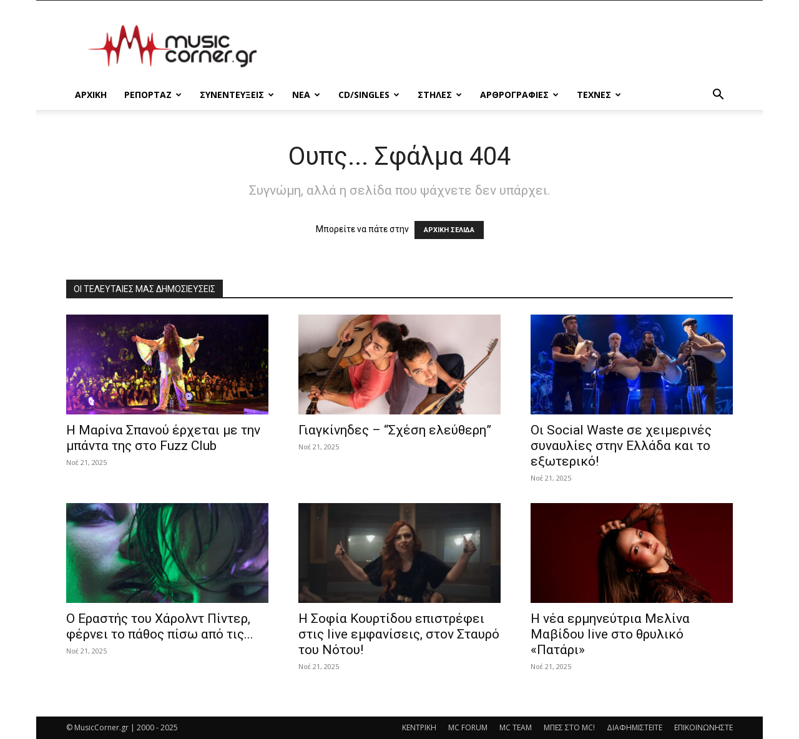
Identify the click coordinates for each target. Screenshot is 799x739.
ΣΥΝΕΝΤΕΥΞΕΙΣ (237, 94)
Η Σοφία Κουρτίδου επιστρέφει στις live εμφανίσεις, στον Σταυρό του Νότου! (398, 634)
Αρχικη (91, 94)
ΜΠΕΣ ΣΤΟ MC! (569, 727)
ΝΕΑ (306, 94)
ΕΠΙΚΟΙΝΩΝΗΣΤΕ (703, 727)
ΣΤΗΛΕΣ (440, 94)
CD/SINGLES (369, 94)
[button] (718, 96)
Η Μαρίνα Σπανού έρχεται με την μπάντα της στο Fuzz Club (163, 438)
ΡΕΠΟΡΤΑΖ (153, 94)
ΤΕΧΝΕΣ (599, 94)
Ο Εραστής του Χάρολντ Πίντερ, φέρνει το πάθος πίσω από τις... (159, 626)
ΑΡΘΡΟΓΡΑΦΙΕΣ (519, 94)
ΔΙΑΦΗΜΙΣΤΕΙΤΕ (634, 727)
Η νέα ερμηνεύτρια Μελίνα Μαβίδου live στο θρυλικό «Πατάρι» (610, 634)
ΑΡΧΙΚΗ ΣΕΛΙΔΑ (449, 230)
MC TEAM (515, 727)
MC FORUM (468, 727)
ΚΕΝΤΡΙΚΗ (419, 727)
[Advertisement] (505, 46)
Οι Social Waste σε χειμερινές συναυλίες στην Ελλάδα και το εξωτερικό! (621, 446)
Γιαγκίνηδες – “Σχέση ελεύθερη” (394, 430)
